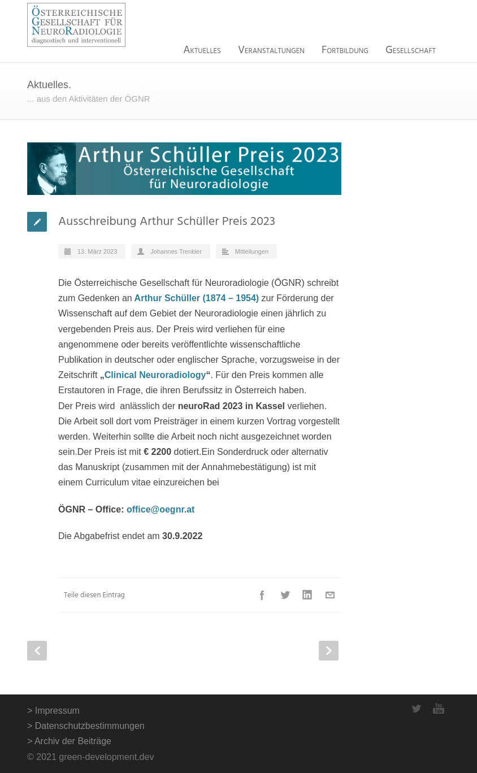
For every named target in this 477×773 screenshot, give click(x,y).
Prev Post (37, 651)
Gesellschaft (410, 50)
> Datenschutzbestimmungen (86, 726)
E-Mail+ (330, 595)
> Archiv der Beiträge (69, 741)
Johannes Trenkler (176, 251)
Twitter (285, 595)
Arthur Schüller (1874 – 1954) (197, 298)
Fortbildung (345, 50)
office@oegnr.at (161, 509)
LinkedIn (307, 595)
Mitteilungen (251, 251)
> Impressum (53, 710)
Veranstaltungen (271, 50)
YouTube (438, 708)
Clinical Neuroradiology (155, 375)
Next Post (329, 651)
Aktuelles (202, 50)
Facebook (262, 595)
